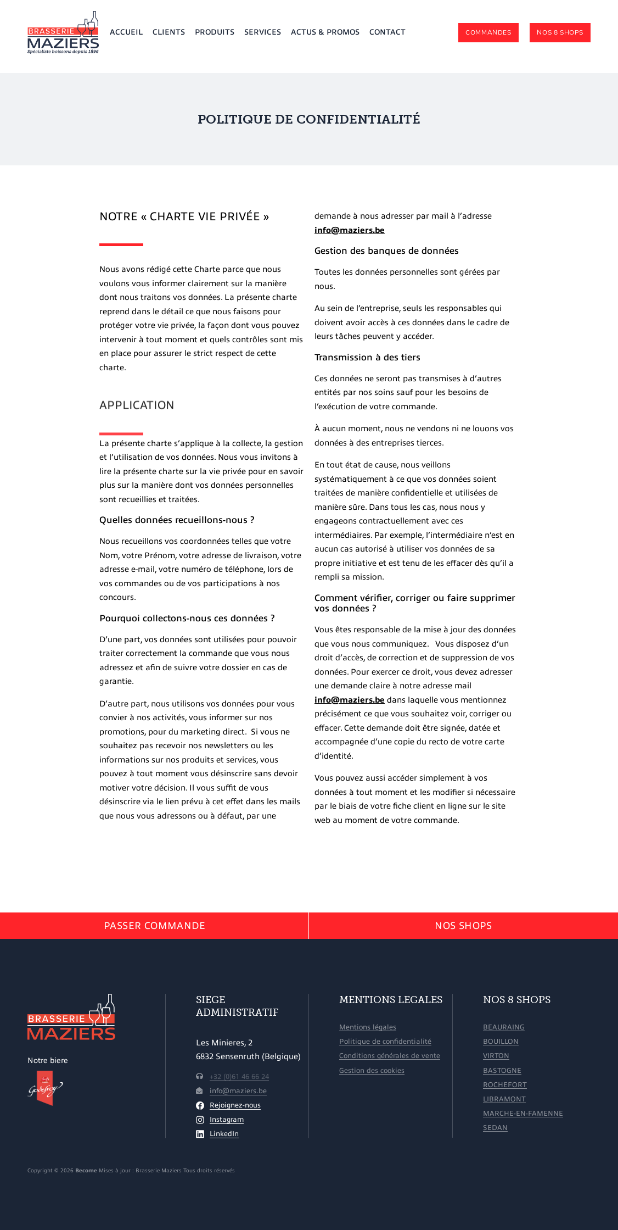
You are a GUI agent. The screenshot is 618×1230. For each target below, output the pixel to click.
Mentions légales (367, 1027)
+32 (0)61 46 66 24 (239, 1077)
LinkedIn (224, 1134)
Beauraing (504, 1027)
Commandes (488, 32)
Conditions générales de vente (389, 1055)
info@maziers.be (349, 230)
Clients (169, 32)
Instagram (227, 1119)
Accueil (126, 32)
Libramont (504, 1099)
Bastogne (502, 1070)
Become (86, 1170)
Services (262, 32)
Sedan (495, 1127)
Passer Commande (154, 925)
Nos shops (463, 925)
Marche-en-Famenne (523, 1113)
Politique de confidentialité (385, 1041)
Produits (214, 32)
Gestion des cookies (371, 1070)
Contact (387, 32)
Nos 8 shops (560, 32)
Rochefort (505, 1085)
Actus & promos (325, 32)
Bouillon (501, 1041)
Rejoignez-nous (235, 1105)
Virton (496, 1055)
